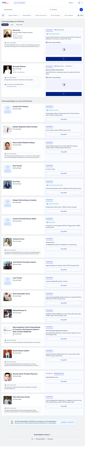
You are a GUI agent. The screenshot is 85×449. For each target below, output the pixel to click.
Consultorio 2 (68, 66)
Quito (11, 24)
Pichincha (5, 24)
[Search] (81, 9)
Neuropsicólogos (40, 441)
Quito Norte (19, 24)
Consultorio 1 (49, 30)
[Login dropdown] (80, 2)
